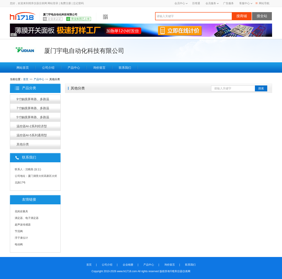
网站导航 (262, 3)
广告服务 (228, 3)
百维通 (196, 3)
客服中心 (244, 3)
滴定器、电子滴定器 (27, 218)
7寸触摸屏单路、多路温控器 (33, 109)
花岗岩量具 (21, 211)
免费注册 (65, 3)
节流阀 (19, 231)
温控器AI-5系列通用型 (32, 135)
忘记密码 (78, 3)
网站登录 (53, 3)
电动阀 (19, 244)
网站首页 (23, 67)
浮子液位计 (21, 237)
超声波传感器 (23, 224)
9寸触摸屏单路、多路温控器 (33, 100)
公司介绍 (48, 67)
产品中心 (74, 67)
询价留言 (99, 67)
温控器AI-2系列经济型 (32, 126)
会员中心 (180, 3)
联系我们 (125, 67)
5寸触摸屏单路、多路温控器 (33, 118)
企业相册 (128, 264)
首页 (25, 79)
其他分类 (23, 144)
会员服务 (211, 3)
